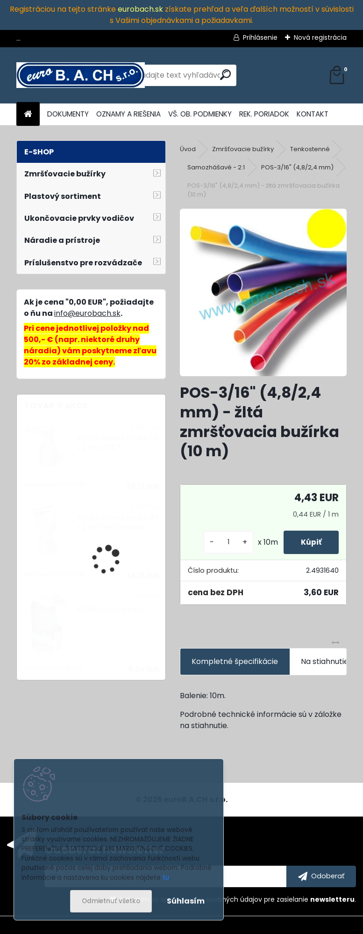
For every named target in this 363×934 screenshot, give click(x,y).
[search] (225, 74)
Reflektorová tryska (110, 609)
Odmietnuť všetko (111, 901)
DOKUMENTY (68, 114)
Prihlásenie (260, 37)
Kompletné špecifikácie (235, 661)
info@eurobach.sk (87, 313)
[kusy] (225, 542)
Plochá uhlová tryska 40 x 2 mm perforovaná (118, 522)
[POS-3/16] (263, 292)
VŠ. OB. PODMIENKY (200, 114)
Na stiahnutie (325, 661)
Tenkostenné (310, 149)
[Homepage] (28, 114)
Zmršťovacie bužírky (243, 149)
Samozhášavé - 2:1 (216, 167)
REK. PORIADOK (264, 114)
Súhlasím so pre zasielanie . (238, 899)
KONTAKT (312, 114)
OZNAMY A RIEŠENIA (128, 114)
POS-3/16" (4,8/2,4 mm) (297, 167)
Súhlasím (186, 901)
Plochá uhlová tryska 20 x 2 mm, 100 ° (117, 443)
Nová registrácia (320, 37)
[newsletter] (321, 876)
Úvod (188, 149)
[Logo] (80, 75)
